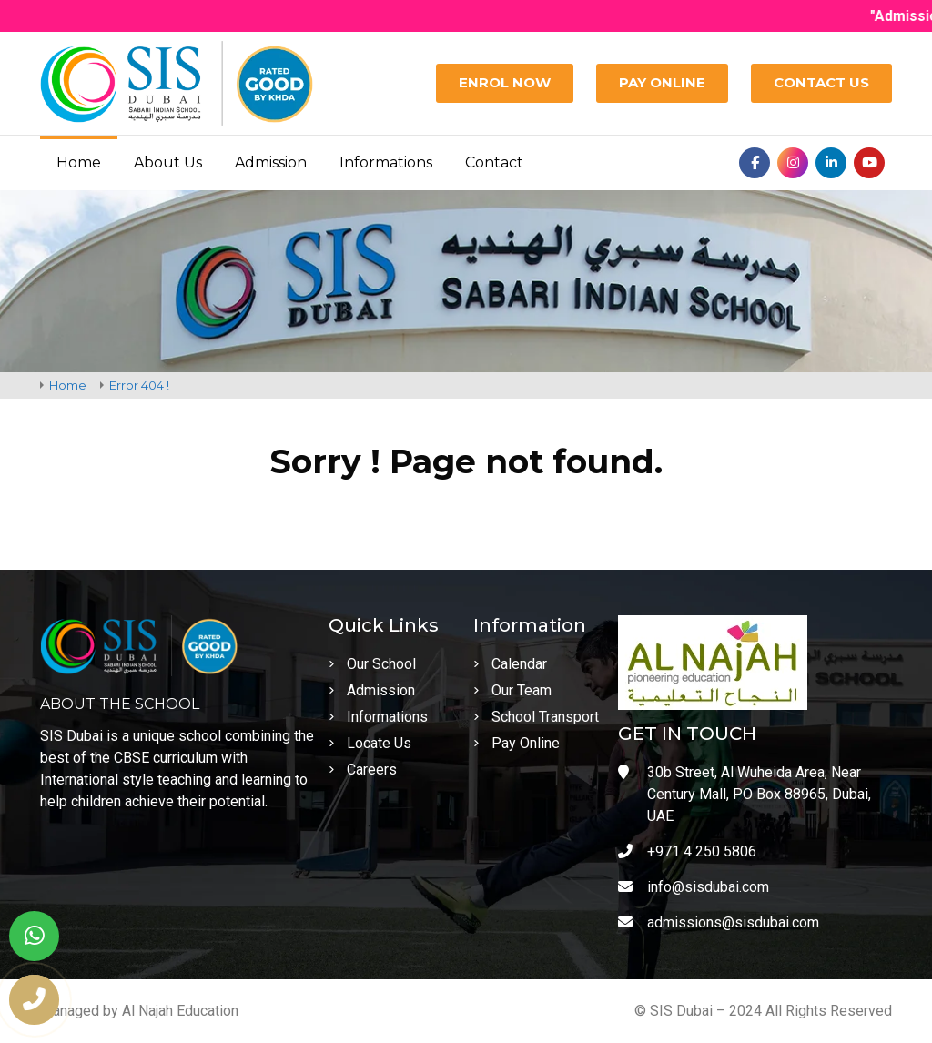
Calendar (510, 664)
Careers (363, 769)
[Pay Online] (662, 83)
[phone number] (34, 1000)
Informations (385, 162)
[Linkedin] (831, 162)
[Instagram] (792, 162)
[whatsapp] (34, 936)
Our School (372, 664)
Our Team (512, 690)
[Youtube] (869, 162)
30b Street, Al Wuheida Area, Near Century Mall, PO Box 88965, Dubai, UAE (744, 794)
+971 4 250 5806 (687, 851)
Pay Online (516, 743)
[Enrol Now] (504, 83)
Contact (494, 162)
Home (78, 162)
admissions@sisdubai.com (718, 922)
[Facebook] (754, 162)
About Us (168, 162)
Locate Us (370, 743)
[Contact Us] (821, 83)
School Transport (536, 716)
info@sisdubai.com (693, 887)
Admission (271, 162)
